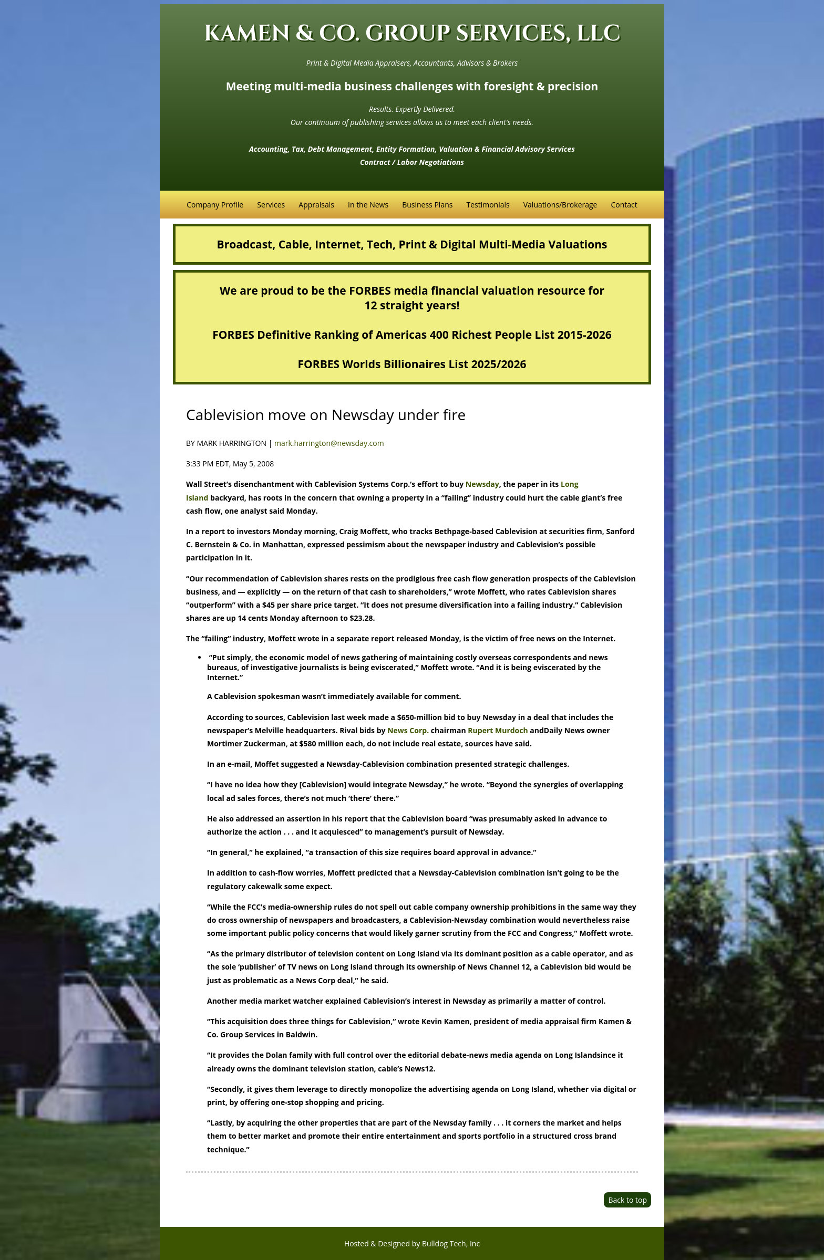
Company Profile (215, 205)
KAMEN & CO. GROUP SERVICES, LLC (412, 34)
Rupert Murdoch (498, 730)
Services (271, 205)
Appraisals (316, 205)
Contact (624, 205)
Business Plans (427, 205)
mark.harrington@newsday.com (329, 443)
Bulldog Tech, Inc (451, 1243)
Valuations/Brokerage (560, 205)
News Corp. (408, 730)
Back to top (627, 1200)
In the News (368, 205)
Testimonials (487, 205)
